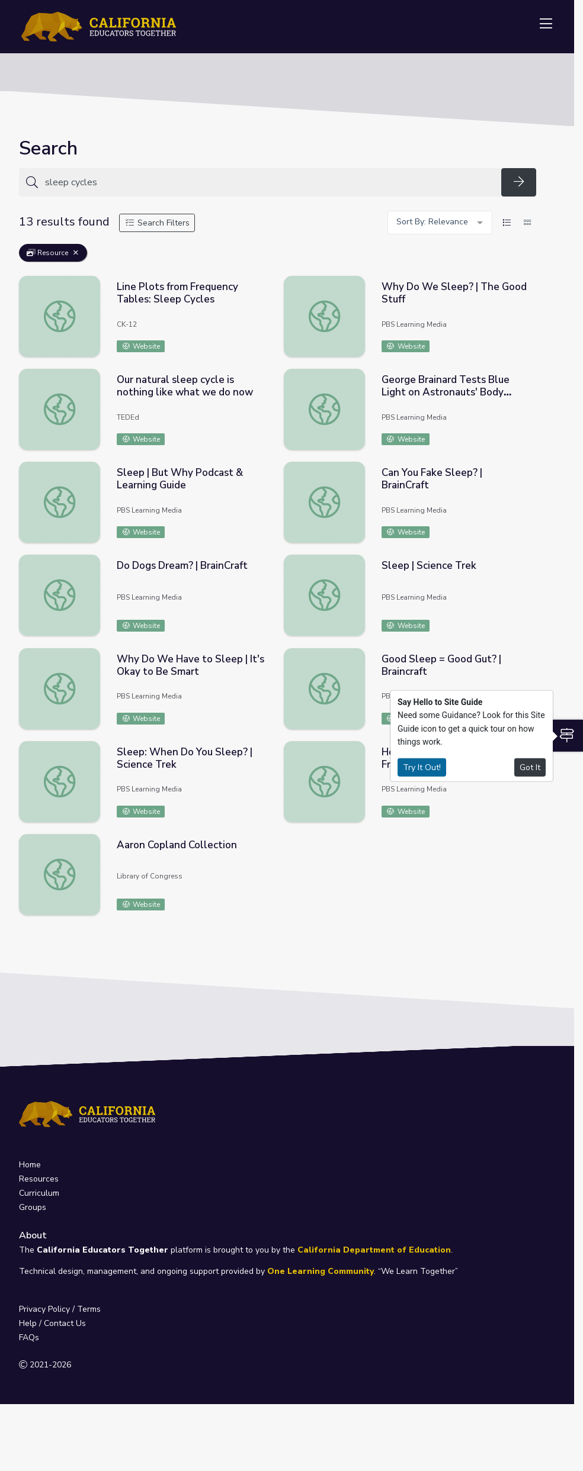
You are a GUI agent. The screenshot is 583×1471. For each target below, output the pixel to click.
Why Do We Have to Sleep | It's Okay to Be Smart (190, 665)
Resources (39, 1178)
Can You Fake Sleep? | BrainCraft (432, 479)
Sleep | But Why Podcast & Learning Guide (180, 479)
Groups (32, 1207)
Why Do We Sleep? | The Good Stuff (454, 293)
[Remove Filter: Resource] (76, 253)
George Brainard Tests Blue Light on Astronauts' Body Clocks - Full (446, 392)
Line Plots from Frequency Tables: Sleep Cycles (177, 293)
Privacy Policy (44, 1309)
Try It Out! (422, 766)
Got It (530, 766)
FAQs (29, 1337)
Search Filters (157, 222)
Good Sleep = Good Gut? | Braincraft (441, 665)
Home (30, 1164)
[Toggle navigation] (545, 24)
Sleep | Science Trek (429, 565)
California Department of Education (374, 1250)
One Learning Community (320, 1271)
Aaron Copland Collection (177, 845)
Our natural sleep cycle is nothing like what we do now (185, 386)
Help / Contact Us (52, 1323)
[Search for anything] (269, 182)
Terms (89, 1309)
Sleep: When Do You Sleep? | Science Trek (184, 758)
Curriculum (39, 1193)
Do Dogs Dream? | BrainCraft (182, 565)
